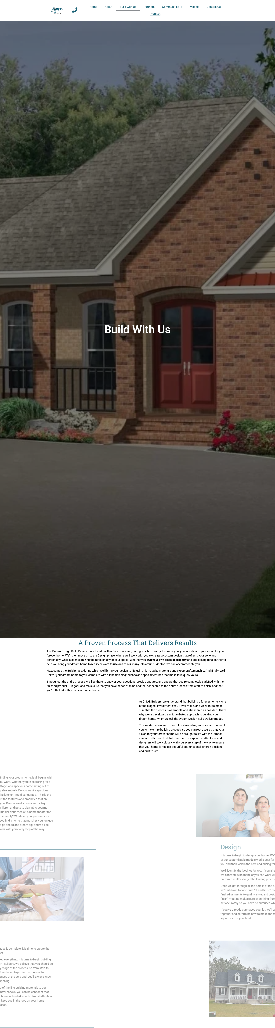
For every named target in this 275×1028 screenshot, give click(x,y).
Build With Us (128, 6)
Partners (149, 6)
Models (194, 6)
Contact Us (214, 6)
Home (93, 6)
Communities (172, 7)
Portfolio (155, 14)
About (108, 6)
